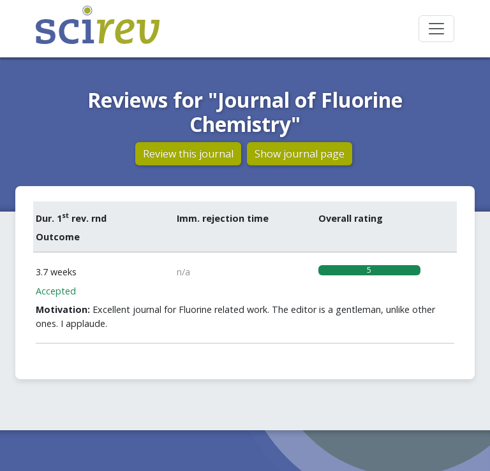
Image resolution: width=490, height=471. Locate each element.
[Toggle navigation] (436, 28)
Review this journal (188, 154)
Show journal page (300, 154)
